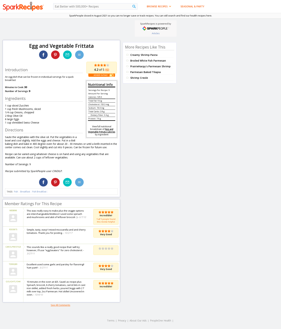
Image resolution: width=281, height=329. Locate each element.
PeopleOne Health (160, 320)
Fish (16, 191)
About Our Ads (138, 320)
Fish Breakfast (39, 191)
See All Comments (60, 305)
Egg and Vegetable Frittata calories (101, 130)
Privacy (122, 320)
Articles (156, 33)
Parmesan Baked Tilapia (145, 72)
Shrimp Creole (139, 77)
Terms (111, 320)
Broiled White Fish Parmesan (148, 60)
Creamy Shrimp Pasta (144, 55)
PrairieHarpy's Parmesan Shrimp (150, 66)
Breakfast (25, 191)
